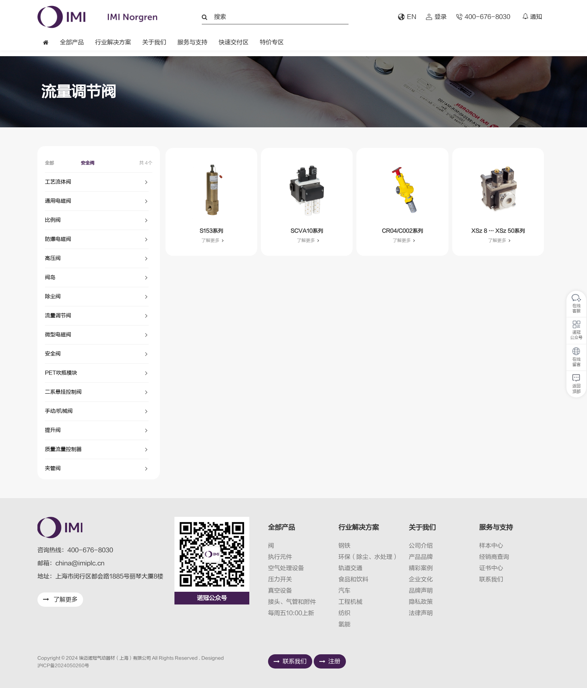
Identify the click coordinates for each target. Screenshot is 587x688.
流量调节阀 (58, 315)
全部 (49, 163)
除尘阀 (53, 296)
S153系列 (211, 231)
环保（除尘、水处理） (368, 557)
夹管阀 (53, 468)
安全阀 (87, 163)
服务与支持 (192, 42)
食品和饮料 (353, 579)
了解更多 (210, 240)
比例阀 (53, 220)
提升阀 (53, 430)
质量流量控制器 (63, 449)
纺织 (344, 613)
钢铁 (344, 545)
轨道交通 (350, 568)
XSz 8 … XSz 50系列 (498, 231)
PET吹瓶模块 (61, 373)
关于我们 (154, 42)
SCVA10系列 (307, 231)
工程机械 (350, 601)
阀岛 (50, 277)
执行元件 (280, 557)
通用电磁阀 (58, 201)
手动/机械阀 (59, 411)
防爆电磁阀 (58, 239)
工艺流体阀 (58, 182)
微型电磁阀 (58, 334)
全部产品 (72, 42)
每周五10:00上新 (291, 613)
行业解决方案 (113, 42)
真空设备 (280, 590)
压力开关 (280, 579)
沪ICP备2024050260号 (63, 665)
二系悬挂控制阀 (63, 392)
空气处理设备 (286, 568)
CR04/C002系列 (402, 231)
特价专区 (272, 42)
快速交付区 (234, 42)
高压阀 (53, 258)
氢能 (344, 624)
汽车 (344, 590)
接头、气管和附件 (292, 601)
